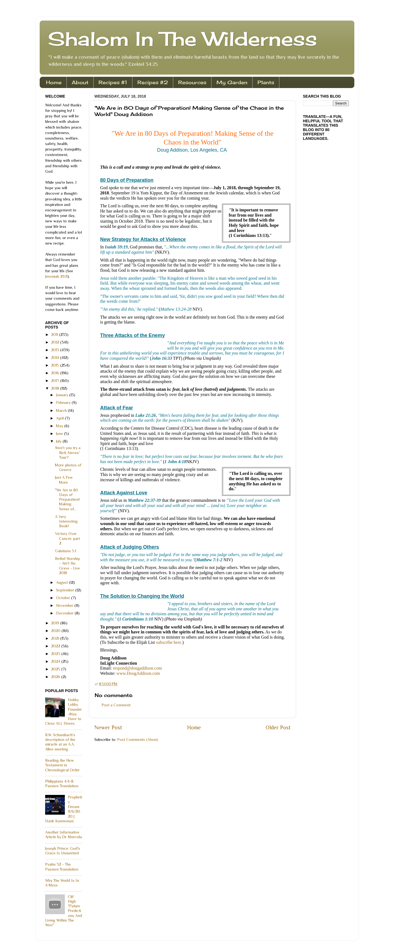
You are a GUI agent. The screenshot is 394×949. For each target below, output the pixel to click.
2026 (56, 677)
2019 (55, 623)
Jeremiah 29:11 (56, 276)
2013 (55, 350)
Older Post (278, 727)
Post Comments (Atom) (137, 739)
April (60, 418)
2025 (56, 669)
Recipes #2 (152, 82)
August (62, 582)
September (65, 590)
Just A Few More (64, 479)
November (65, 605)
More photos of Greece (68, 467)
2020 (56, 630)
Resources (192, 82)
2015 (55, 365)
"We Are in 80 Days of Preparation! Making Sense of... (67, 499)
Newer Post (108, 727)
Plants (265, 82)
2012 (55, 342)
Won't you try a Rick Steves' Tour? (67, 453)
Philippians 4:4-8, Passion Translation (61, 783)
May (60, 426)
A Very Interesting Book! (66, 521)
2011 (55, 334)
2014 (55, 357)
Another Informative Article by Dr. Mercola (63, 834)
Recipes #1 (113, 82)
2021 (55, 638)
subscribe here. (169, 642)
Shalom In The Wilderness (182, 38)
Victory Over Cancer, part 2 (67, 538)
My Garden (231, 82)
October (63, 598)
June (60, 433)
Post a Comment (116, 705)
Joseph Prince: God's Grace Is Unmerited (62, 850)
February (64, 402)
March (62, 410)
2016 (55, 373)
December (65, 613)
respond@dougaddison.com (137, 668)
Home (54, 82)
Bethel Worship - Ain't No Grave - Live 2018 (67, 565)
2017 (55, 380)
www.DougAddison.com (138, 673)
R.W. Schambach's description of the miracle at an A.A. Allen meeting (60, 742)
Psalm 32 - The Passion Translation (61, 866)
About (80, 82)
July (59, 441)
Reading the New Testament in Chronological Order (62, 765)
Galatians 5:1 (65, 551)
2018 (55, 388)
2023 (56, 653)
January (62, 395)
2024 (56, 661)
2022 (56, 646)
